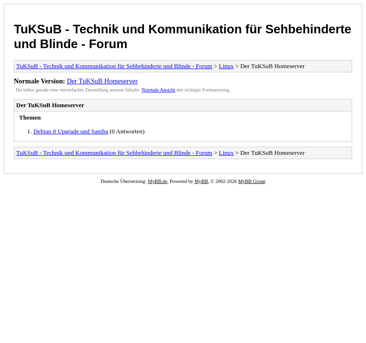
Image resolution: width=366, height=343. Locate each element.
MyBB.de (157, 181)
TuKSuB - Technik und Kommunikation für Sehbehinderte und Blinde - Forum (114, 66)
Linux (226, 66)
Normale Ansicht (158, 89)
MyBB (201, 181)
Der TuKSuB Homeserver (102, 81)
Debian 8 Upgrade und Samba (70, 131)
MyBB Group (251, 181)
